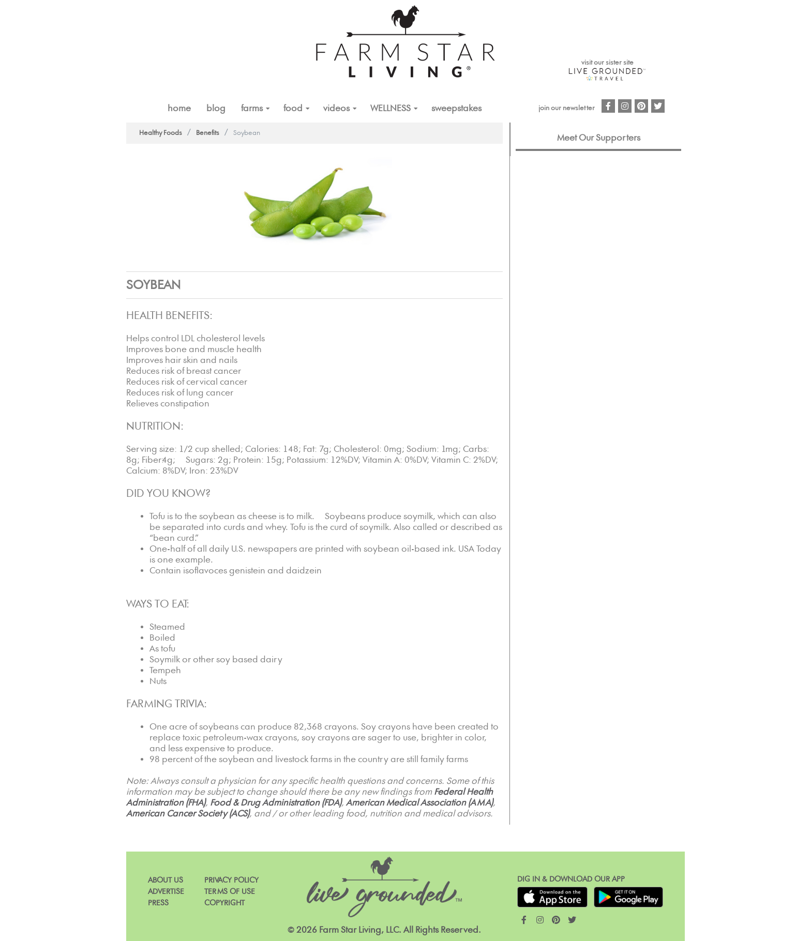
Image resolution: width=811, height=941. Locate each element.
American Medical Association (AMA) (419, 803)
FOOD (293, 108)
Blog (216, 108)
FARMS (252, 108)
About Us (165, 880)
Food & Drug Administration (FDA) (275, 803)
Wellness (390, 108)
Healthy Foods (160, 133)
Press (158, 903)
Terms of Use (229, 891)
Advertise (166, 891)
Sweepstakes (456, 108)
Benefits (207, 133)
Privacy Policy (231, 880)
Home (179, 108)
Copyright (224, 903)
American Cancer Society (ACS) (187, 814)
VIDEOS (336, 108)
